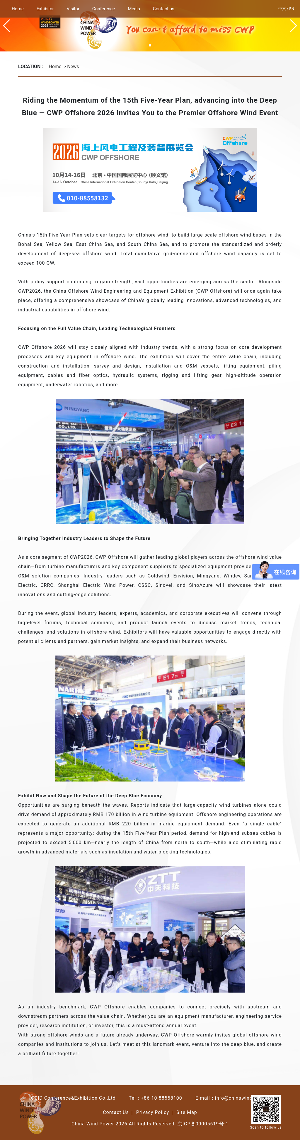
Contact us (163, 8)
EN (291, 8)
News (73, 66)
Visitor (73, 8)
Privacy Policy (152, 1112)
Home (18, 8)
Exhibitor (45, 8)
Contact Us (116, 1112)
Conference (103, 8)
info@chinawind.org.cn (242, 1098)
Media (134, 8)
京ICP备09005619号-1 (203, 1124)
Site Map (186, 1112)
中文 (282, 8)
